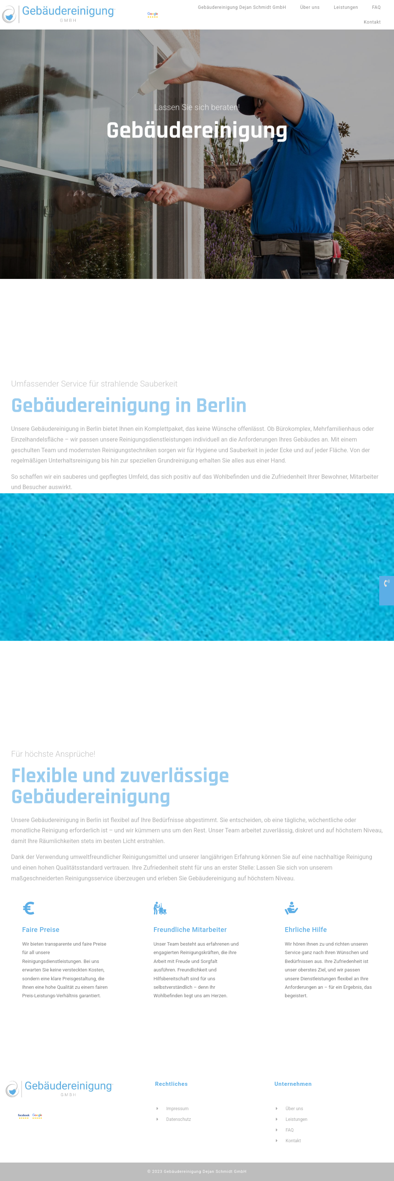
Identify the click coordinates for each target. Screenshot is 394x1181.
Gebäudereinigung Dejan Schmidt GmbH (242, 7)
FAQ (376, 7)
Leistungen (346, 7)
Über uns (310, 7)
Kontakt (372, 22)
